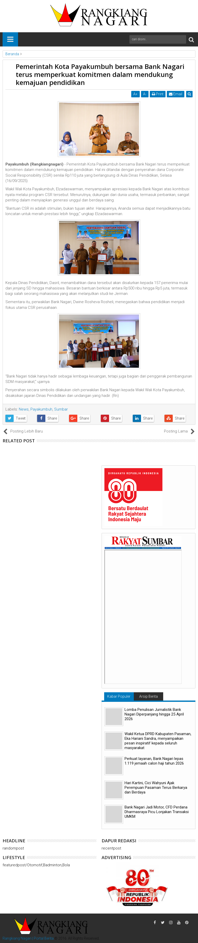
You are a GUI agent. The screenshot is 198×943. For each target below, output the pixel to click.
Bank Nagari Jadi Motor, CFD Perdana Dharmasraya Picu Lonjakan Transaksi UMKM (157, 812)
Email (175, 94)
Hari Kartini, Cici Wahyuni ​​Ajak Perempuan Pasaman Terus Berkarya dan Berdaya (156, 788)
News (24, 409)
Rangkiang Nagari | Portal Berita (28, 938)
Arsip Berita (148, 696)
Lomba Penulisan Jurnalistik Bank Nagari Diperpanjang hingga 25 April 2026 (154, 714)
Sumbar (61, 409)
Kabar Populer (118, 696)
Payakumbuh (41, 409)
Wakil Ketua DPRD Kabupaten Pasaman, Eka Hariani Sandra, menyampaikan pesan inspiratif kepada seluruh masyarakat (158, 741)
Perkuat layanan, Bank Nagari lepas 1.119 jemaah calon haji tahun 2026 (154, 761)
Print (157, 94)
